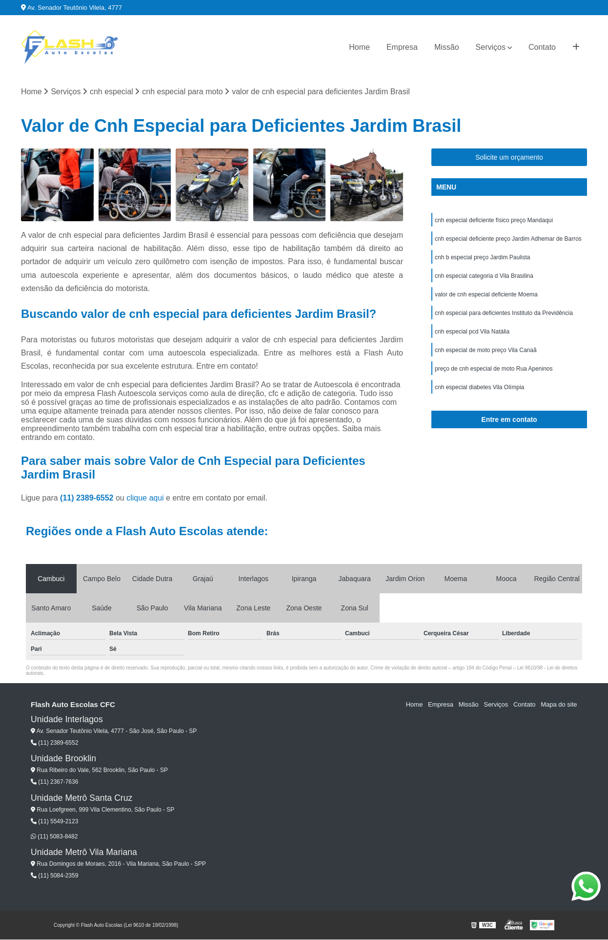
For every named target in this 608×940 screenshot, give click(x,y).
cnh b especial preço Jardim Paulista (482, 257)
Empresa (402, 47)
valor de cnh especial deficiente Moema (486, 295)
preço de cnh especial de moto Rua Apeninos (494, 369)
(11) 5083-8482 (54, 836)
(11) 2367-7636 (54, 782)
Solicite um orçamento (509, 158)
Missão (446, 47)
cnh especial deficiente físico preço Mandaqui (494, 220)
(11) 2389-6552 (88, 498)
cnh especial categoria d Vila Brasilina (484, 276)
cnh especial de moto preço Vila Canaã (486, 350)
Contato (542, 47)
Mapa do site (559, 705)
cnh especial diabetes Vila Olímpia (480, 387)
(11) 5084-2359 (54, 876)
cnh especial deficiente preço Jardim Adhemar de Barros (508, 239)
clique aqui (145, 498)
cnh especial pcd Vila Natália (472, 332)
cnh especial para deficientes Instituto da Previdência (504, 313)
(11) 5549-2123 (54, 821)
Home (359, 47)
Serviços (491, 47)
